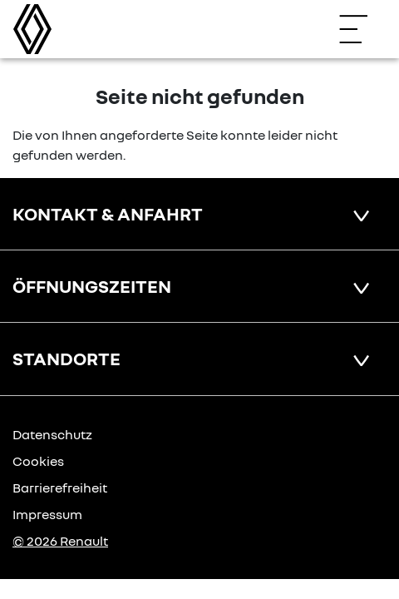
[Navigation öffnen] (362, 29)
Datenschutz (52, 434)
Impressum (47, 514)
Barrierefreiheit (59, 487)
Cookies (38, 461)
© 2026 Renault (60, 540)
